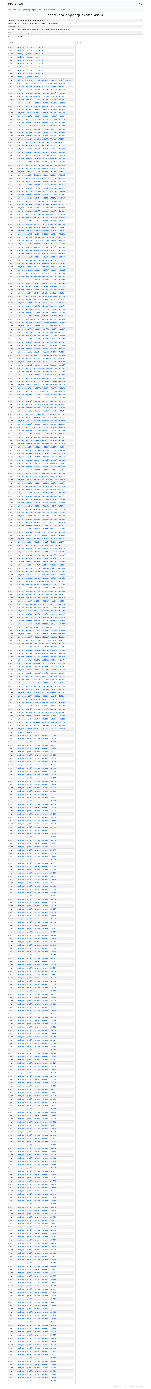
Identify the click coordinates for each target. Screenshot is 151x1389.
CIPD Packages (15, 4)
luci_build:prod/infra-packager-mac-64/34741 (36, 1289)
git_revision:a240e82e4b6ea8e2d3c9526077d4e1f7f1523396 (41, 139)
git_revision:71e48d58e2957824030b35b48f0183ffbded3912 (41, 385)
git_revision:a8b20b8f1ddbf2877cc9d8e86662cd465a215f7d (41, 408)
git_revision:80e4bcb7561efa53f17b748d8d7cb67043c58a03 (41, 591)
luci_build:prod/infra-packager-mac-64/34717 (36, 1368)
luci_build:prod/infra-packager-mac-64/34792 (36, 1122)
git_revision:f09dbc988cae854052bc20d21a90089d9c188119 (41, 444)
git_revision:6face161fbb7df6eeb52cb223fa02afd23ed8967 (41, 116)
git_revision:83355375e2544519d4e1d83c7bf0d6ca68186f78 (41, 542)
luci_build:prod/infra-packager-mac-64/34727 (36, 1335)
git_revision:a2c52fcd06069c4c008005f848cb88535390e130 (41, 165)
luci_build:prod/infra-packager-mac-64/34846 (36, 945)
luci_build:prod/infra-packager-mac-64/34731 (36, 1322)
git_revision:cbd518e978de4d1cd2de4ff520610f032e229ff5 (41, 257)
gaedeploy (26, 10)
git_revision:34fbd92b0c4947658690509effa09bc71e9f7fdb (41, 450)
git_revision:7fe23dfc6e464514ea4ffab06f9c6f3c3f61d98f (41, 329)
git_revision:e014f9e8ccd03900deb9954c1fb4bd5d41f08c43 (41, 411)
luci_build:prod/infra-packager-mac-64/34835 (36, 981)
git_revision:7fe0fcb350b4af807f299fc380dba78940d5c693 (41, 254)
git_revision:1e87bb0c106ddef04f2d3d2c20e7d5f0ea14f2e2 (41, 228)
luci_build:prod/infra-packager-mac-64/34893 (36, 791)
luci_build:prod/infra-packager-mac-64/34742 (36, 1286)
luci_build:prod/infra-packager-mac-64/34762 (36, 1220)
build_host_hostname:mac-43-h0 (30, 64)
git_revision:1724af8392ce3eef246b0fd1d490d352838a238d (41, 516)
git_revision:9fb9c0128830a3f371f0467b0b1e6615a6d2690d (41, 103)
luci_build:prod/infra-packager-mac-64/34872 (36, 860)
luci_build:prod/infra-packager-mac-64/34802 (36, 1089)
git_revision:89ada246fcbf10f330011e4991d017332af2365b (41, 326)
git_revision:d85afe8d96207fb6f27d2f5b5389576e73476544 (41, 572)
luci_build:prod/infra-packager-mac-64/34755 (36, 1243)
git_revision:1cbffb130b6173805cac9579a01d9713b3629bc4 (41, 146)
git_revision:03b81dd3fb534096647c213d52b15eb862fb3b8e (41, 699)
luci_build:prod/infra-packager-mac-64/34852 (36, 925)
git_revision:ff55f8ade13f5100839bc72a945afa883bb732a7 (41, 440)
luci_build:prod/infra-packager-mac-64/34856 (36, 912)
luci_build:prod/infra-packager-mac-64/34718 (36, 1365)
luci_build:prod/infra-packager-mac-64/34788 (36, 1135)
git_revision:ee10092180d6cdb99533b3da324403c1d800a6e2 (41, 519)
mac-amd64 (37, 10)
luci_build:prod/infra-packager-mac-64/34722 (36, 1351)
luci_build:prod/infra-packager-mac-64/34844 (36, 952)
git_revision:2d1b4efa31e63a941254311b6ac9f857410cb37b (41, 483)
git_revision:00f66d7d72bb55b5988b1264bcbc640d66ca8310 (41, 401)
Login (141, 4)
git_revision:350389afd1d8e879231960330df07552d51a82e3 (41, 323)
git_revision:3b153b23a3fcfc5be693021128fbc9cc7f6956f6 (41, 693)
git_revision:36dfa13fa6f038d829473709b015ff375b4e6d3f (41, 555)
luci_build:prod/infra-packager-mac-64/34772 (36, 1188)
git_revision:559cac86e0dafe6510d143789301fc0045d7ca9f (41, 96)
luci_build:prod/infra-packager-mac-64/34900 (36, 768)
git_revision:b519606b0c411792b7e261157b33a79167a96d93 (41, 218)
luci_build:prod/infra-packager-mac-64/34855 (36, 916)
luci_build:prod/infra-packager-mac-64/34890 (36, 801)
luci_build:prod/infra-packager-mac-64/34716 (36, 1371)
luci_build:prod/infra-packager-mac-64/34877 (36, 844)
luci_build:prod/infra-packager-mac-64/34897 (36, 778)
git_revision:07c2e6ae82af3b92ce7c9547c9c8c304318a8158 (41, 598)
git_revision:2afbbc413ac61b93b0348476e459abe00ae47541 (41, 100)
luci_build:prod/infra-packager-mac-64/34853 (36, 922)
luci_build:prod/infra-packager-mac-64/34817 (36, 1040)
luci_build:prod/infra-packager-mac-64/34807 (36, 1073)
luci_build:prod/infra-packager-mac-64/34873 (36, 857)
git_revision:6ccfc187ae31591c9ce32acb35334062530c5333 (41, 113)
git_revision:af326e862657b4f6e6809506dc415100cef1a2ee (41, 470)
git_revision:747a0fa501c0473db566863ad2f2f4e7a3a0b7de (41, 123)
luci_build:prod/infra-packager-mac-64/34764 (36, 1214)
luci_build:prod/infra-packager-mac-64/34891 (36, 798)
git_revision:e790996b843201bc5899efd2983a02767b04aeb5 (41, 277)
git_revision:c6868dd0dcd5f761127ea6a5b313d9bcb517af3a (41, 290)
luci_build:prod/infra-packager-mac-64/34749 (36, 1263)
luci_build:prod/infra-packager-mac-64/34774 (36, 1181)
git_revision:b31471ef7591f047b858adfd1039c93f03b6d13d (41, 726)
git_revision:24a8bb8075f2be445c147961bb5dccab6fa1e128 (41, 529)
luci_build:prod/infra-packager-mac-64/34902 (36, 762)
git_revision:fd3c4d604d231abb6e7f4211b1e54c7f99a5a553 (41, 169)
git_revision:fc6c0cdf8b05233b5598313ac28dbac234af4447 (41, 624)
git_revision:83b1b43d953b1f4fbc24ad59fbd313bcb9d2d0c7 (41, 205)
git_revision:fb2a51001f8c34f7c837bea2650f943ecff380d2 (41, 372)
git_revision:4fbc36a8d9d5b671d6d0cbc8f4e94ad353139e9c (41, 513)
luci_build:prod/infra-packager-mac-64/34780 (36, 1161)
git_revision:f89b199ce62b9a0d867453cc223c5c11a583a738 (41, 493)
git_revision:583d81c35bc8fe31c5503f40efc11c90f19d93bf (41, 588)
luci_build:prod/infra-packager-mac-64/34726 (36, 1338)
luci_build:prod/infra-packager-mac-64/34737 (36, 1302)
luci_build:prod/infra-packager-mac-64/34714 (36, 1378)
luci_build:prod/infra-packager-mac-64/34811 (36, 1060)
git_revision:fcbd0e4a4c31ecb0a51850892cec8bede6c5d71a (41, 683)
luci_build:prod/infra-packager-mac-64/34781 (36, 1158)
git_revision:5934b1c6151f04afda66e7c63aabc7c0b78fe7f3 (41, 604)
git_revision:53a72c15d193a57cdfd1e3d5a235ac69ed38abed (41, 716)
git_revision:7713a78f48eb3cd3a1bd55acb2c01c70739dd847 (41, 126)
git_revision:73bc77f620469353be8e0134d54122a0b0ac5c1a (41, 237)
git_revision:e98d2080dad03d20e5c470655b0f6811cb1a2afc (41, 260)
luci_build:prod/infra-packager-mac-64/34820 (36, 1030)
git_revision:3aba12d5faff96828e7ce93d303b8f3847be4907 (41, 211)
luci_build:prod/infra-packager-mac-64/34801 (36, 1093)
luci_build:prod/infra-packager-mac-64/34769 (36, 1197)
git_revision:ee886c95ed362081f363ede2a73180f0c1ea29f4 (41, 640)
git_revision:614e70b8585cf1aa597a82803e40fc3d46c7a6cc (41, 545)
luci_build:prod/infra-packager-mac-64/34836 (36, 978)
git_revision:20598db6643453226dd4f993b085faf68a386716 (41, 486)
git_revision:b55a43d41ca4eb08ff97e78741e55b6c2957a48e (41, 608)
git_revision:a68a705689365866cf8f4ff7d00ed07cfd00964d (41, 270)
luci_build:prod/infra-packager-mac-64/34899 (36, 771)
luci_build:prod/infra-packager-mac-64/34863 (36, 889)
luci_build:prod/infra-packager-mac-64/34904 (36, 755)
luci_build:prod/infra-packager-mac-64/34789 (36, 1132)
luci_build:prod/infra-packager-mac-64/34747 (36, 1270)
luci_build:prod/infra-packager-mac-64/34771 (36, 1191)
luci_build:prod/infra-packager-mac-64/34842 (36, 958)
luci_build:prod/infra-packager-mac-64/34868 (36, 873)
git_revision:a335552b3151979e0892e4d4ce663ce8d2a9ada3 (41, 729)
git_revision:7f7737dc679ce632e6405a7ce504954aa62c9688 (41, 706)
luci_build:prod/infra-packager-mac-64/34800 (36, 1096)
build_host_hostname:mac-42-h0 (30, 67)
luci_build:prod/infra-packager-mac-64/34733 (36, 1315)
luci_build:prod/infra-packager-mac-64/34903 (36, 758)
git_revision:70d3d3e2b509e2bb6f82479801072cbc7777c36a (41, 234)
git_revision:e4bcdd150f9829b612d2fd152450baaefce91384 (41, 532)
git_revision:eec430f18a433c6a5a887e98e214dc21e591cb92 (41, 414)
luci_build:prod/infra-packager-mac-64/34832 (36, 991)
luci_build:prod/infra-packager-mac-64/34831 (36, 994)
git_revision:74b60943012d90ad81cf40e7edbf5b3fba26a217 (41, 457)
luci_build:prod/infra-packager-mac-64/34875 (36, 850)
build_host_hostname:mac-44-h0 (30, 60)
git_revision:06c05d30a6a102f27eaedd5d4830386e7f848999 (41, 611)
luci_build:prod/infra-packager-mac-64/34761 (36, 1224)
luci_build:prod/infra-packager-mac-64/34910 (36, 735)
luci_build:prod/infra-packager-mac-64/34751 (36, 1256)
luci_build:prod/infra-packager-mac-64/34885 (36, 817)
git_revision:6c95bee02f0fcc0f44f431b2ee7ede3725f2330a (41, 552)
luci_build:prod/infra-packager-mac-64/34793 (36, 1119)
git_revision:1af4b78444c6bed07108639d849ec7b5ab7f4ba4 (41, 667)
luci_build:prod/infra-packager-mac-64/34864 (36, 886)
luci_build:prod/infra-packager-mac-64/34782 (36, 1155)
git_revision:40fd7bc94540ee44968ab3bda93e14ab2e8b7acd (41, 182)
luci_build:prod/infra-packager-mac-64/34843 (36, 955)
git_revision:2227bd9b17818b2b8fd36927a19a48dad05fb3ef (41, 316)
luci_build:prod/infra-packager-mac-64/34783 (36, 1152)
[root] (9, 10)
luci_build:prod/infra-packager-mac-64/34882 (36, 827)
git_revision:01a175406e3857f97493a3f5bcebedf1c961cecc (41, 686)
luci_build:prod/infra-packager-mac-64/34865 (36, 883)
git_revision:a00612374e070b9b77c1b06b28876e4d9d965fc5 (41, 241)
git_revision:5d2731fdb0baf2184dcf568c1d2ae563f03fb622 (41, 673)
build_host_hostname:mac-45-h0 (30, 54)
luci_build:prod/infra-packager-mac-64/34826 (36, 1011)
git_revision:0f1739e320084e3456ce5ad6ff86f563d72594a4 (41, 506)
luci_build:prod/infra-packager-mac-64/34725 (36, 1342)
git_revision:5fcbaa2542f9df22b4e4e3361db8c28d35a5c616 (41, 293)
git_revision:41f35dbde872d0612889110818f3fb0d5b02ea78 (41, 660)
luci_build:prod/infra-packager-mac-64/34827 (36, 1007)
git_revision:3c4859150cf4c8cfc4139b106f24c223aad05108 (41, 568)
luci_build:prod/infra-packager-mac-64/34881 (36, 830)
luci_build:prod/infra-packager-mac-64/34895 (36, 785)
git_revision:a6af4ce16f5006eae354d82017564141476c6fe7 (41, 198)
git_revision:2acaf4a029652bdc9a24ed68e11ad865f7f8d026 (41, 509)
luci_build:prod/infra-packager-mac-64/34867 (36, 876)
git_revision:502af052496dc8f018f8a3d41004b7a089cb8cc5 (41, 129)
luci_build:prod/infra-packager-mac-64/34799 (36, 1099)
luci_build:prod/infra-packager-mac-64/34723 (36, 1348)
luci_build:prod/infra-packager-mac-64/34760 (36, 1227)
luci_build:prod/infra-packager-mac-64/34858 (36, 906)
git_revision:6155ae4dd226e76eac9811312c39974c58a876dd (41, 398)
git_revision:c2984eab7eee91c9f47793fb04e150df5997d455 (41, 355)
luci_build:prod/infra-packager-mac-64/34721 (36, 1355)
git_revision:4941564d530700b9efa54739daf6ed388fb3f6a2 (41, 703)
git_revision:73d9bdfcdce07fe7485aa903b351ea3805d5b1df (41, 365)
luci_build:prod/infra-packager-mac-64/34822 (36, 1024)
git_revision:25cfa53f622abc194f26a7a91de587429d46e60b (41, 447)
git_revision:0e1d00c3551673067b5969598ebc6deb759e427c (41, 595)
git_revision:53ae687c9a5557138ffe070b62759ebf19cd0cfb (41, 549)
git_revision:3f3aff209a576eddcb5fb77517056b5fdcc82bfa (41, 391)
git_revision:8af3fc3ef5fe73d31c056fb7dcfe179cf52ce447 (41, 463)
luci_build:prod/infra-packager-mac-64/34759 (36, 1230)
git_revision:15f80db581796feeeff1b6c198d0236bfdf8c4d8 (41, 562)
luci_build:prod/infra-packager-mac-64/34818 (36, 1037)
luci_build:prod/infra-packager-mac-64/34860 (36, 899)
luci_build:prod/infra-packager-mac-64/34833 (36, 988)
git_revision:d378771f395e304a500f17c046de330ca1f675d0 (41, 601)
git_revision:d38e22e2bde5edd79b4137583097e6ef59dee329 (41, 467)
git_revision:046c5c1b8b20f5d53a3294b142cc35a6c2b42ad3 (41, 132)
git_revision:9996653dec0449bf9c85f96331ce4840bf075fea (41, 309)
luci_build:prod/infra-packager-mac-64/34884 (36, 821)
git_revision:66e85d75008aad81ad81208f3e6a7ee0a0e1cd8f (41, 575)
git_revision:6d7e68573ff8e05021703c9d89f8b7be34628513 (41, 477)
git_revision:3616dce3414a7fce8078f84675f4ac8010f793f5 (41, 722)
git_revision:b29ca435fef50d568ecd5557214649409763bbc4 (41, 644)
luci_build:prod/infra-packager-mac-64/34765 (36, 1211)
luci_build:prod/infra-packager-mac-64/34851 (36, 929)
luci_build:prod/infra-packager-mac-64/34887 (36, 811)
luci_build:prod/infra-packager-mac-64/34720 (36, 1358)
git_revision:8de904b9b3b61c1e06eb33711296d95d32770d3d (41, 175)
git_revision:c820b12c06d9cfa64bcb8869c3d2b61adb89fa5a (41, 434)
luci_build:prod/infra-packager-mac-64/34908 (36, 742)
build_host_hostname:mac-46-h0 (30, 70)
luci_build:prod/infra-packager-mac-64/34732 (36, 1319)
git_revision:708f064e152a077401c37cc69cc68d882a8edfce (41, 159)
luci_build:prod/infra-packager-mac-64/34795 (36, 1112)
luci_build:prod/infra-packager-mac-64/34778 (36, 1168)
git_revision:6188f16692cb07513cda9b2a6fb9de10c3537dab (41, 499)
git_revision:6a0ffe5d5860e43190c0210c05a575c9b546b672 (41, 621)
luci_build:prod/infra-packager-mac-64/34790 (36, 1129)
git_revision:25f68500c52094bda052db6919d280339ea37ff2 (41, 142)
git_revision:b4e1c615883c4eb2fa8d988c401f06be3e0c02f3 (41, 267)
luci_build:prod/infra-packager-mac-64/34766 (36, 1207)
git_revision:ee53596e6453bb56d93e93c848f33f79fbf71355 (41, 93)
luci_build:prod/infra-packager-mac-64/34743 (36, 1283)
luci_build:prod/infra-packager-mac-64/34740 (36, 1292)
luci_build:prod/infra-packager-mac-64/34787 (36, 1138)
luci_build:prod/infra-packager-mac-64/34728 (36, 1332)
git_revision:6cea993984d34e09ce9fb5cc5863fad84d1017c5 (41, 617)
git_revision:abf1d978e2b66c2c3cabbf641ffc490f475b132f (41, 201)
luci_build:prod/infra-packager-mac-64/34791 (36, 1125)
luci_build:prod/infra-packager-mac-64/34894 (36, 788)
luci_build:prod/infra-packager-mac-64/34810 (36, 1063)
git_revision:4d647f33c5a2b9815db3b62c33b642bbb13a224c (41, 313)
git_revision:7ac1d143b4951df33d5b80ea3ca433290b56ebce (41, 395)
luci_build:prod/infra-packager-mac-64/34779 (36, 1165)
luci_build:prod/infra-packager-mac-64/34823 (36, 1020)
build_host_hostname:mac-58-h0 (30, 51)
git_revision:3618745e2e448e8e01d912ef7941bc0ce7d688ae (41, 152)
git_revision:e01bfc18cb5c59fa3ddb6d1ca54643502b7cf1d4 (41, 352)
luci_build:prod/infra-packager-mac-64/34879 (36, 837)
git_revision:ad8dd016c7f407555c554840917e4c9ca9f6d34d (41, 719)
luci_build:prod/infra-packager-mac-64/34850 (36, 932)
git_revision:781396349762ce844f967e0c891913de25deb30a (41, 110)
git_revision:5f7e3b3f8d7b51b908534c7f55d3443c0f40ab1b (41, 119)
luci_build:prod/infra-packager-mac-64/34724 (36, 1345)
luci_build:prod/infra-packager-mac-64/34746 (36, 1273)
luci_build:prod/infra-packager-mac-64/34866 (36, 880)
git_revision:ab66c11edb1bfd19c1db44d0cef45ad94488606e (41, 332)
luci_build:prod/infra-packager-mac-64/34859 (36, 903)
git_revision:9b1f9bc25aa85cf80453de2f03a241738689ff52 (41, 359)
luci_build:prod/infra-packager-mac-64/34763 (36, 1217)
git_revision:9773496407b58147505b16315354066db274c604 (41, 418)
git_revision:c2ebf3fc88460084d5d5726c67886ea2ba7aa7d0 (41, 191)
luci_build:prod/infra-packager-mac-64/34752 (36, 1253)
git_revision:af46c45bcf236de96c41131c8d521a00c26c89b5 (41, 296)
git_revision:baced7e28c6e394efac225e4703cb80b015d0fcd (41, 634)
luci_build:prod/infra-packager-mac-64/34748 (36, 1266)
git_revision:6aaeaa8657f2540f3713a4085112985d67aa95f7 (41, 526)
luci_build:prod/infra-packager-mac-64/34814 (36, 1050)
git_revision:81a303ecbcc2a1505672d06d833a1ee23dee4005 (41, 382)
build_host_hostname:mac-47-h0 (30, 74)
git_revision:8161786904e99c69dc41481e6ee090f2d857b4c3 (41, 421)
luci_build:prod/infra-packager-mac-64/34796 (36, 1109)
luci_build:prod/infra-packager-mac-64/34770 (36, 1194)
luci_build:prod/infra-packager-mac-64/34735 (36, 1309)
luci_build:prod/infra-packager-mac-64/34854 (36, 919)
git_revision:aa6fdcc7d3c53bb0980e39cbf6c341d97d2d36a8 (41, 264)
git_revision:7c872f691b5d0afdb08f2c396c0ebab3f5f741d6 (41, 345)
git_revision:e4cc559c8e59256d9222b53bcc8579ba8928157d (41, 362)
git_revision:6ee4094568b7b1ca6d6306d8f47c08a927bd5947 (41, 280)
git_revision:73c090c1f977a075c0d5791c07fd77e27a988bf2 (41, 388)
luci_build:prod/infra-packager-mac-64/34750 (36, 1260)
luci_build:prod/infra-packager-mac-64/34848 (36, 939)
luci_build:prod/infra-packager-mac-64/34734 (36, 1312)
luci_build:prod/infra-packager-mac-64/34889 (36, 804)
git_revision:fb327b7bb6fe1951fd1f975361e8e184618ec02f (41, 614)
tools (19, 10)
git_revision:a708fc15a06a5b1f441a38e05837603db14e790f (41, 647)
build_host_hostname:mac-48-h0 (30, 57)
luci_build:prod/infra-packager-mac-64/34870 (36, 866)
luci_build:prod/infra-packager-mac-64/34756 (36, 1240)
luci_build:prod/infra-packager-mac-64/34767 (36, 1204)
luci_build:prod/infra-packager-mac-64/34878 (36, 840)
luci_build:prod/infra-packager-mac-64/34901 (36, 765)
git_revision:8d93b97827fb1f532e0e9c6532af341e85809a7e (41, 454)
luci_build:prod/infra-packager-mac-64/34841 (36, 961)
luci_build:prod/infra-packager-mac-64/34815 (36, 1047)
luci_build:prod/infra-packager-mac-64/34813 (36, 1053)
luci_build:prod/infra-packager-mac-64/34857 (36, 909)
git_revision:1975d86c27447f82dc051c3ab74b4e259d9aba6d (41, 663)
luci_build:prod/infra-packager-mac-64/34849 (36, 935)
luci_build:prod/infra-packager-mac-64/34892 (36, 794)
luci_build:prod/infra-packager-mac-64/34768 (36, 1201)
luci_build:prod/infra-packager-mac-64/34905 (36, 752)
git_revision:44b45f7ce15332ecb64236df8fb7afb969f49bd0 (41, 650)
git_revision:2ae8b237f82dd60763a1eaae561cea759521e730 (41, 503)
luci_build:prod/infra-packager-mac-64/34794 (36, 1115)
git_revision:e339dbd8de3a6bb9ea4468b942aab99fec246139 (41, 336)
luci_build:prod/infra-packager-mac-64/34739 (36, 1296)
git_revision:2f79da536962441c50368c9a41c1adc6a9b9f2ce (41, 696)
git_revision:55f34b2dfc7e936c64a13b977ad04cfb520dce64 (41, 473)
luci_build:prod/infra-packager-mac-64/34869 (36, 870)
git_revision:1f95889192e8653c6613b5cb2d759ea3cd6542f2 (41, 581)
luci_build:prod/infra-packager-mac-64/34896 (36, 781)
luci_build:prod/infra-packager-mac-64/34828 (36, 1004)
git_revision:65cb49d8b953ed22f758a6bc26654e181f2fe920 (41, 155)
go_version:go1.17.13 (26, 732)
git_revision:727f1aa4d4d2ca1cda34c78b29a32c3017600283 (41, 536)
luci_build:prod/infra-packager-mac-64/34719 (36, 1361)
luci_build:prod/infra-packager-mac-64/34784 (36, 1148)
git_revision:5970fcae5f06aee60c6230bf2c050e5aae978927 (41, 339)
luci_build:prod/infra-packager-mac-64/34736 (36, 1306)
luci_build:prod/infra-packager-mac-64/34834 (36, 984)
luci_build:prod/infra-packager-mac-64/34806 (36, 1076)
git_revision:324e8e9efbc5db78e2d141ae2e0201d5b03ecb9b (41, 106)
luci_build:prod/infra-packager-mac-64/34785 (36, 1145)
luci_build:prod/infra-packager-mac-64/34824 (36, 1017)
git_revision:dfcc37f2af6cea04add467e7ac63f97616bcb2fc (41, 349)
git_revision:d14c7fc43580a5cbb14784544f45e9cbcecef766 (41, 172)
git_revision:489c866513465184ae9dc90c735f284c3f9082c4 (41, 185)
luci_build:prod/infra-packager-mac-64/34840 (36, 965)
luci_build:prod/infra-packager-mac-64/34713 (36, 1381)
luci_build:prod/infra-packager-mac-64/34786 (36, 1142)
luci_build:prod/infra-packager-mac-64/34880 (36, 834)
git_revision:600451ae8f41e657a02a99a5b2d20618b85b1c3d (41, 208)
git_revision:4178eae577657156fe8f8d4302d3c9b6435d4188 (41, 375)
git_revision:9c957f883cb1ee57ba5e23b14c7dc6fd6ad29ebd (41, 224)
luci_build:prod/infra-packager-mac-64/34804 (36, 1083)
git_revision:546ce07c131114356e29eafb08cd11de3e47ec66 (41, 162)
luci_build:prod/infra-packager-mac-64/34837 (36, 975)
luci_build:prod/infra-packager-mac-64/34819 (36, 1034)
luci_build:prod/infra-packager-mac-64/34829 (36, 1001)
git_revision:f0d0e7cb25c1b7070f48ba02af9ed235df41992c (41, 585)
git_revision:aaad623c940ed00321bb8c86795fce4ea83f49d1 (41, 578)
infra (14, 10)
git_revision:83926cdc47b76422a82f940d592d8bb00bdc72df (41, 565)
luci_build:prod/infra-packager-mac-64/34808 (36, 1070)
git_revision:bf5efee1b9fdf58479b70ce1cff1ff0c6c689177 (41, 680)
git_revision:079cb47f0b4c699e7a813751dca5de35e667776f (41, 404)
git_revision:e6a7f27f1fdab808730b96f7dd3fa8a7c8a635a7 (41, 670)
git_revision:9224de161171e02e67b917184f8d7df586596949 (41, 283)
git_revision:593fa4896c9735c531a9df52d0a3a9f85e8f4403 (41, 460)
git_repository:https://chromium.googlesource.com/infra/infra (44, 80)
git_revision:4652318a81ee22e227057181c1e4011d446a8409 (41, 522)
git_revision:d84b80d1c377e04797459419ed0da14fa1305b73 (41, 149)
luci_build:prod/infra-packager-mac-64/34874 (36, 853)
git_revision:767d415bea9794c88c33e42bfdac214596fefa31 (41, 300)
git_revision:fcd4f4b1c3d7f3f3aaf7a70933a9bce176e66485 (41, 319)
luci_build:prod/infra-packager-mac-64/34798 (36, 1102)
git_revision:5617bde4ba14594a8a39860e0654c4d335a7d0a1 (41, 368)
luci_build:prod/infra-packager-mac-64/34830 (36, 998)
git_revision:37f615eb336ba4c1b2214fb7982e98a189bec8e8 (41, 637)
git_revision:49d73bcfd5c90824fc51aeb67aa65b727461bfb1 (41, 303)
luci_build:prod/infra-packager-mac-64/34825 (36, 1014)
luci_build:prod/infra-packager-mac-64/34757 (36, 1237)
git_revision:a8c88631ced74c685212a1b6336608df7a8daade (41, 631)
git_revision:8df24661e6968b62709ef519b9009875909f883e (41, 709)
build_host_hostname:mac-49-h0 (30, 47)
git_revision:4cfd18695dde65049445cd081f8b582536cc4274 (41, 178)
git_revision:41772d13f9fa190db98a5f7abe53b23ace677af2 (41, 306)
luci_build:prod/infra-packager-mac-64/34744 (36, 1279)
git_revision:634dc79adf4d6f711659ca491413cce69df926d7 (41, 195)
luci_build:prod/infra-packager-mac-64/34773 (36, 1184)
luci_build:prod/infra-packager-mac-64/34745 (36, 1276)
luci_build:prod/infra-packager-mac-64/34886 (36, 814)
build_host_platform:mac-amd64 (30, 77)
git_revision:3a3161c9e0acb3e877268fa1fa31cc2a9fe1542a (41, 250)
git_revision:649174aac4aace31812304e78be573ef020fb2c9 (41, 221)
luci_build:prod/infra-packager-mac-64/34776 (36, 1174)
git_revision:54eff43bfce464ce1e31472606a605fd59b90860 (41, 653)
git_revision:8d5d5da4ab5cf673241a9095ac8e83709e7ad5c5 (41, 231)
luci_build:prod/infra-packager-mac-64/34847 (36, 942)
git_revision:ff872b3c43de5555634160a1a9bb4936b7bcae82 (41, 437)
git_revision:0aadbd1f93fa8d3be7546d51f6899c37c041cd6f (41, 480)
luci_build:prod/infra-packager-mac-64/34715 (36, 1374)
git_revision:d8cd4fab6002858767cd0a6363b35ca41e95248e (41, 136)
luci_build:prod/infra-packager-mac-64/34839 (36, 968)
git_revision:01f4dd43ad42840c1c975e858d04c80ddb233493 (41, 424)
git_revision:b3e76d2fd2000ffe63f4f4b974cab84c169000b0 (41, 431)
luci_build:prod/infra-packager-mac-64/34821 (36, 1027)
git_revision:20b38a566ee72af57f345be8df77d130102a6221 (41, 539)
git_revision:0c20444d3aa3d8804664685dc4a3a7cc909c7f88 (41, 214)
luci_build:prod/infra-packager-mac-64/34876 (36, 847)
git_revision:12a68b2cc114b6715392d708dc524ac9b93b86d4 (41, 558)
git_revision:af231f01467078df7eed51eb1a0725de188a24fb (41, 427)
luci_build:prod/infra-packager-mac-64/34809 (36, 1066)
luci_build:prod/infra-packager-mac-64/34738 (36, 1299)
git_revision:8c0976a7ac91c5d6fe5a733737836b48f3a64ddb (41, 273)
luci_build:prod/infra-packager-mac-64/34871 (36, 863)
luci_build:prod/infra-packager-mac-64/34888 (36, 807)
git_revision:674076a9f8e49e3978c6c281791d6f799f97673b (41, 247)
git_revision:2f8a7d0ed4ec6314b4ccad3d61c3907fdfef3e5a (41, 378)
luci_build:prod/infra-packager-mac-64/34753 (36, 1250)
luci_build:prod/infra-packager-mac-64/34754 (36, 1247)
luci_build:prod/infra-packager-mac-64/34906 (36, 749)
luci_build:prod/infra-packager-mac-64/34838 (36, 971)
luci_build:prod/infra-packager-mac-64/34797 (36, 1106)
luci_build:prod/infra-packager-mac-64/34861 (36, 896)
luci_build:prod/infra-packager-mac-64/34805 (36, 1079)
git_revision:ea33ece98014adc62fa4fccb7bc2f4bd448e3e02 (41, 657)
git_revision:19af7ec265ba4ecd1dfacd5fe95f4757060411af (41, 712)
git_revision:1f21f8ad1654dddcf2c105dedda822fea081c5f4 (41, 490)
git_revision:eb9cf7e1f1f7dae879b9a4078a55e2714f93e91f (41, 627)
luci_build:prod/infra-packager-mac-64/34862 (36, 893)
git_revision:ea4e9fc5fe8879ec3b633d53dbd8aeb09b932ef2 (41, 496)
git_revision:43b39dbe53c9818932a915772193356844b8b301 (41, 87)
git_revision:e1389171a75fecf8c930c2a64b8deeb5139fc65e (41, 676)
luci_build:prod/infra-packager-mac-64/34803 (36, 1086)
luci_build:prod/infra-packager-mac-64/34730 (36, 1325)
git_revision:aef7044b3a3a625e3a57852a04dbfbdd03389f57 (41, 342)
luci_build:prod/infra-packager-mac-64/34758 (36, 1233)
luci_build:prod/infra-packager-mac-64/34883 (36, 824)
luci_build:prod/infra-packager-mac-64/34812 (36, 1057)
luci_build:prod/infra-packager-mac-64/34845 (36, 948)
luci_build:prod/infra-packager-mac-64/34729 (36, 1328)
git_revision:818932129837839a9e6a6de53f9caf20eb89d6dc (41, 690)
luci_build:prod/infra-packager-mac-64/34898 (36, 775)
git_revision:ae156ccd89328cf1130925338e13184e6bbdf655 (41, 83)
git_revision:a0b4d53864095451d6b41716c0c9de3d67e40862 (41, 244)
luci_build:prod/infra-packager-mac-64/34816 (36, 1043)
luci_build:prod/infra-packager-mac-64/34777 (36, 1171)
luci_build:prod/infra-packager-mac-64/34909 (36, 739)
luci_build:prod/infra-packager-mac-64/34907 (36, 745)
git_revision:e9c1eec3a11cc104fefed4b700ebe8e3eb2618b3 (41, 286)
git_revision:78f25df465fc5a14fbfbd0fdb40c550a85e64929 (41, 188)
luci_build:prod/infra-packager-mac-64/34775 (36, 1178)
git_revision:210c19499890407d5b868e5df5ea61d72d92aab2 (41, 90)
